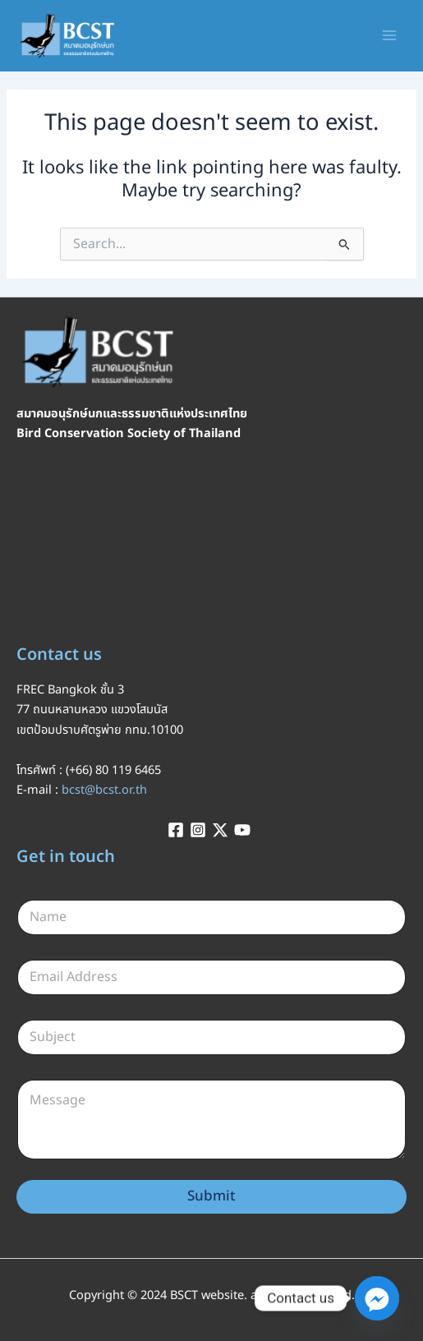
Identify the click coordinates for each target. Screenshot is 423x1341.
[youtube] (244, 830)
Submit (211, 1196)
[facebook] (178, 830)
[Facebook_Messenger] (377, 1298)
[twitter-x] (222, 830)
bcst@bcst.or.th (104, 790)
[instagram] (200, 830)
